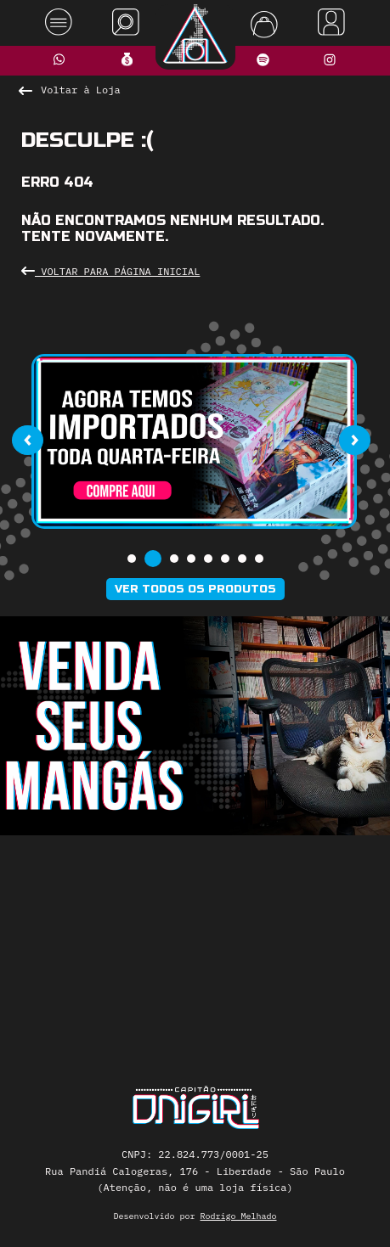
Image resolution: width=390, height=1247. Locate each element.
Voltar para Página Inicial (110, 271)
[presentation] (27, 439)
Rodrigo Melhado (239, 1216)
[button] (131, 558)
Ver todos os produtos (195, 589)
